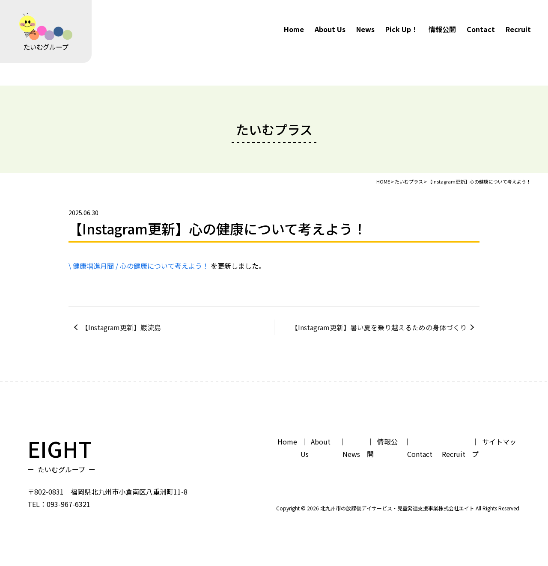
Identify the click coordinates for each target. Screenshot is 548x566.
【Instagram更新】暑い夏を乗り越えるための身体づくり (379, 327)
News (365, 29)
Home (294, 29)
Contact (481, 29)
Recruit (518, 29)
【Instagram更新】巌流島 (121, 327)
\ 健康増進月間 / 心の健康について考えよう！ (138, 266)
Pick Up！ (401, 29)
